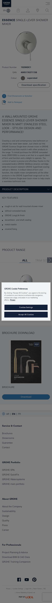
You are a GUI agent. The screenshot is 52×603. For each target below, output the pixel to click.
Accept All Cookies (26, 314)
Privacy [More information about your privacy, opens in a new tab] (12, 300)
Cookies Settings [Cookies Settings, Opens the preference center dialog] (26, 307)
